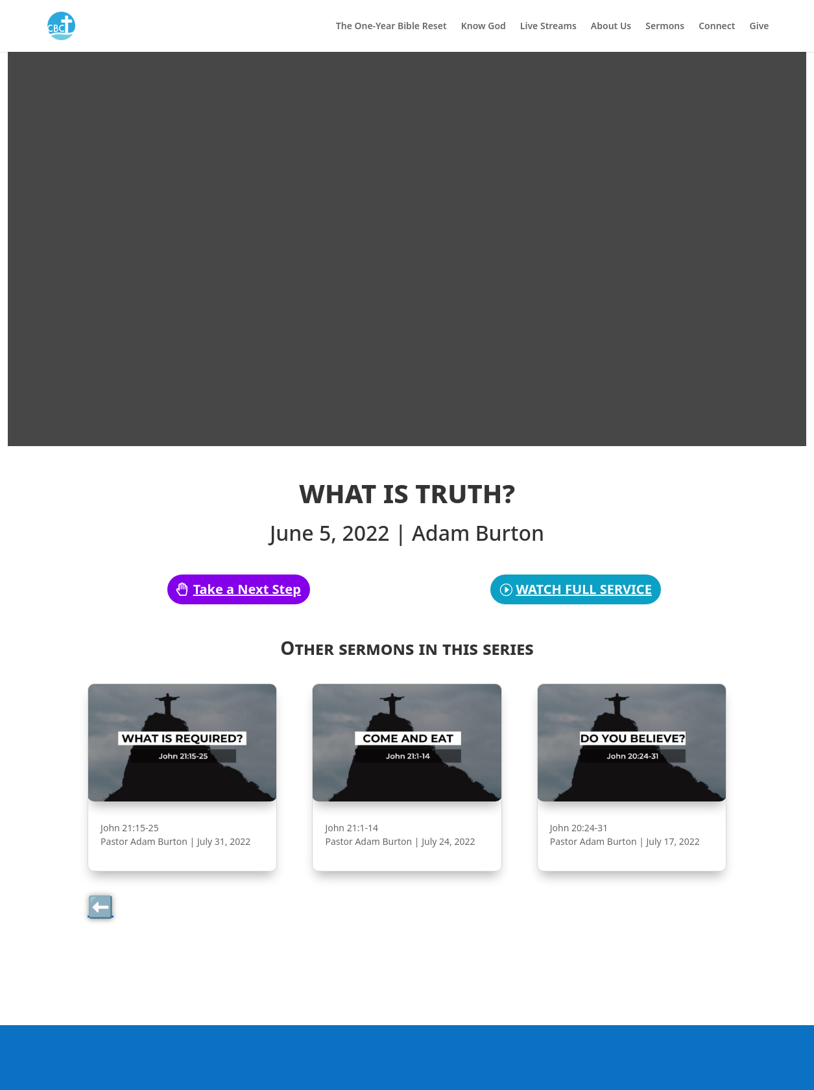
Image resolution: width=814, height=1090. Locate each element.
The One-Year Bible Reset (391, 26)
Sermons (664, 26)
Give (759, 26)
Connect (717, 26)
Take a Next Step (247, 589)
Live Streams (548, 26)
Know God (483, 26)
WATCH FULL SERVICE (584, 589)
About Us (611, 26)
